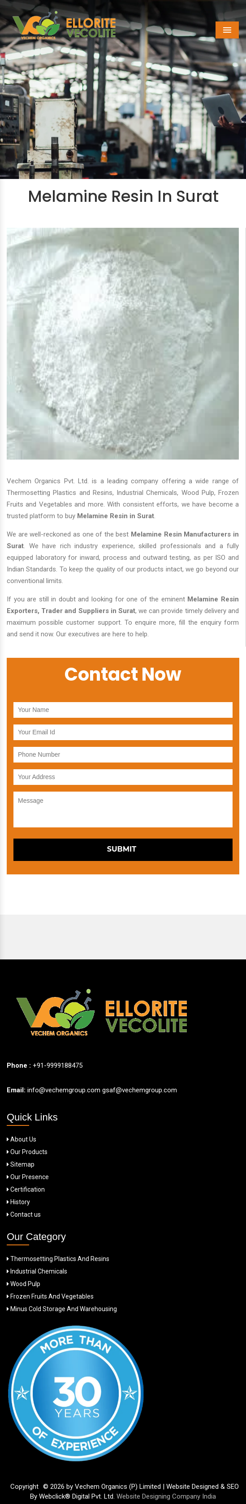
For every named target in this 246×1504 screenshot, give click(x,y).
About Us (21, 1139)
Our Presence (28, 1176)
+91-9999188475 (57, 1065)
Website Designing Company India (166, 1496)
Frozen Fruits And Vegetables (50, 1296)
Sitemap (21, 1164)
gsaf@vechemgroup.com (139, 1090)
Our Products (27, 1151)
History (18, 1202)
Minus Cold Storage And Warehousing (62, 1308)
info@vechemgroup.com (63, 1090)
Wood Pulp (23, 1283)
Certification (26, 1189)
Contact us (24, 1214)
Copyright (24, 1487)
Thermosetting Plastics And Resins (58, 1258)
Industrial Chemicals (37, 1271)
